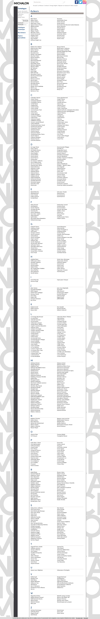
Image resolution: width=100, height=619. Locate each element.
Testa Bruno (34, 562)
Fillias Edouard (35, 215)
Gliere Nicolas (60, 228)
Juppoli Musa (60, 297)
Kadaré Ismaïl (34, 307)
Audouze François (61, 32)
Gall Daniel (34, 231)
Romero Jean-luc (61, 481)
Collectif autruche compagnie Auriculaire (68, 110)
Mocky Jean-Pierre (62, 389)
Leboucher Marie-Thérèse (64, 316)
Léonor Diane (60, 330)
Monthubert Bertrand (62, 395)
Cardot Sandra (35, 107)
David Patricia (34, 157)
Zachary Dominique (36, 610)
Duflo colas (60, 171)
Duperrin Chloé (61, 176)
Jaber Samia (34, 288)
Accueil (35, 5)
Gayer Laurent (34, 239)
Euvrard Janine (61, 195)
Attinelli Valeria (61, 28)
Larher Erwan (34, 336)
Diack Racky (60, 160)
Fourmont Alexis (61, 207)
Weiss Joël (33, 603)
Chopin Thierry (61, 99)
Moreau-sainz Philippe (63, 399)
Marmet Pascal (35, 392)
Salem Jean (34, 515)
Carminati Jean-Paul (36, 110)
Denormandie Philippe (63, 147)
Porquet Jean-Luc (61, 458)
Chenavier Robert (35, 132)
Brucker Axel (60, 85)
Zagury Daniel (34, 613)
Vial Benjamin (60, 578)
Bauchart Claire (35, 56)
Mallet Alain (34, 378)
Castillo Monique (35, 114)
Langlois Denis (34, 335)
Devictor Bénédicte (62, 156)
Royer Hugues (60, 496)
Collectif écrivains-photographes (66, 111)
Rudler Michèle (61, 499)
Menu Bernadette (61, 373)
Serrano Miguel (35, 540)
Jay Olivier (33, 300)
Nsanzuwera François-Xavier (64, 424)
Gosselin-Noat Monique (63, 234)
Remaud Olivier (35, 489)
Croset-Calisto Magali (63, 135)
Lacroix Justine (34, 321)
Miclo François (61, 383)
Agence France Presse (37, 25)
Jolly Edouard (60, 291)
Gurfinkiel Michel (61, 252)
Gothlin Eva (60, 236)
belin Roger (34, 71)
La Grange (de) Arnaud (37, 316)
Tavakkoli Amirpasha (36, 552)
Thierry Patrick (61, 551)
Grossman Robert (61, 242)
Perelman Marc (35, 452)
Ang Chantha (34, 38)
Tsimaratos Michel (62, 559)
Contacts (46, 5)
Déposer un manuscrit (64, 5)
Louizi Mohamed (61, 355)
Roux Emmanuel (61, 493)
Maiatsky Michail (35, 369)
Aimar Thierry (34, 29)
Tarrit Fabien (34, 551)
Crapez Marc (60, 128)
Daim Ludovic (34, 148)
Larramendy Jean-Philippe (38, 339)
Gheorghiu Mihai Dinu (36, 246)
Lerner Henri (60, 333)
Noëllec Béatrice (61, 423)
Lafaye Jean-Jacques (36, 323)
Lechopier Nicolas (61, 321)
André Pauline (34, 37)
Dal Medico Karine (36, 150)
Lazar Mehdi (34, 344)
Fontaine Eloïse (61, 206)
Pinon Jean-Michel (62, 447)
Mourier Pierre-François (63, 404)
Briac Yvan (60, 82)
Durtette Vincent (61, 180)
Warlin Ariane (34, 600)
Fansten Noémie (35, 207)
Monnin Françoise (61, 392)
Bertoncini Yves (35, 91)
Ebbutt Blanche (35, 192)
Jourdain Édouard (61, 294)
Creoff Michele (61, 131)
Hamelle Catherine (36, 262)
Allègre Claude (35, 31)
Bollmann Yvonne (61, 60)
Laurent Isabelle (35, 341)
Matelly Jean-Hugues (36, 399)
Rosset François (61, 486)
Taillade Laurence (35, 548)
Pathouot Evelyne (35, 445)
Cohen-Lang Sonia (62, 108)
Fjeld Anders (34, 217)
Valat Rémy (34, 580)
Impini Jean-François (62, 279)
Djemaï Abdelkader (62, 164)
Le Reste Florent (35, 355)
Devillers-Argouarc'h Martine (65, 157)
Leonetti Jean (60, 329)
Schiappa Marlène (36, 527)
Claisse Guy (60, 103)
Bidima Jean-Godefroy (63, 50)
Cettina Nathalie (35, 123)
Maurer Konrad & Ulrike (37, 408)
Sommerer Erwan (61, 517)
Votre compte (74, 5)
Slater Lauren (60, 514)
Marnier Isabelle (35, 393)
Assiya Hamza (61, 23)
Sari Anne (33, 521)
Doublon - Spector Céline (63, 165)
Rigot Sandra (34, 498)
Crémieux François (62, 129)
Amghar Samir (34, 35)
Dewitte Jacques (61, 159)
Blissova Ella (60, 57)
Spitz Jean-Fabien (62, 524)
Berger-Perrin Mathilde (37, 86)
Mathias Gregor (35, 401)
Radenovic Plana (35, 475)
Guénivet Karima (61, 246)
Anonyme (59, 18)
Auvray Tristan (61, 37)
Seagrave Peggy (35, 532)
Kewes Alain (34, 310)
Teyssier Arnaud (35, 563)
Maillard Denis (35, 370)
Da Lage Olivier (35, 147)
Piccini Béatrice (35, 461)
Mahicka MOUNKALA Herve (38, 367)
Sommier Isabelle (61, 518)
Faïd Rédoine (34, 206)
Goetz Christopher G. (62, 229)
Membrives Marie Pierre (63, 366)
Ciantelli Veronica (61, 102)
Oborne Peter (34, 434)
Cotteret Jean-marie (62, 122)
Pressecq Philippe (62, 462)
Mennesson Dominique (63, 367)
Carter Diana (34, 113)
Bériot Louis (34, 88)
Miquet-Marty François (63, 387)
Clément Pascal (61, 105)
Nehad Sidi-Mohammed (37, 423)
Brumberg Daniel (61, 86)
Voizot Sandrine (61, 586)
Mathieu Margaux (35, 402)
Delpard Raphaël (35, 177)
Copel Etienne (60, 117)
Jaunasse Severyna (36, 298)
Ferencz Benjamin (35, 212)
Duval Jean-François (62, 183)
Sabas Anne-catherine (37, 508)
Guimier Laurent (61, 251)
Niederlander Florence (63, 420)
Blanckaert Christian (62, 56)
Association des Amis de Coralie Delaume (68, 25)
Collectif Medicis (61, 113)
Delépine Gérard (35, 174)
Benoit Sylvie (34, 80)
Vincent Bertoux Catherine (64, 584)
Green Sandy (60, 239)
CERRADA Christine (36, 120)
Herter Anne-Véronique (63, 259)
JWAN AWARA (60, 298)
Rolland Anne (60, 477)
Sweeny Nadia (61, 538)
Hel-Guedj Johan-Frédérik (37, 268)
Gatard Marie (34, 236)
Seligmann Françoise (36, 538)
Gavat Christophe (35, 237)
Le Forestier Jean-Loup (37, 350)
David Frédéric (34, 154)
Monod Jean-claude (62, 393)
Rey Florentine (34, 495)
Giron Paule (34, 252)
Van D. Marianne (35, 586)
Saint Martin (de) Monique (38, 511)
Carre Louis (34, 111)
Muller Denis (60, 405)
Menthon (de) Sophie (62, 372)
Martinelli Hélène (35, 398)
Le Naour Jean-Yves (36, 353)
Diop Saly (59, 162)
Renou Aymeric (35, 490)
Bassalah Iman (35, 53)
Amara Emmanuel (35, 34)
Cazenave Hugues (35, 119)
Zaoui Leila (60, 611)
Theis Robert (60, 548)
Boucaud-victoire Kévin (63, 71)
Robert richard (61, 473)
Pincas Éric (60, 442)
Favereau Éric (34, 211)
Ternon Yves (34, 559)
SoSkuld (59, 520)
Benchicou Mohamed (36, 75)
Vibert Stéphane (61, 580)
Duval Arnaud (60, 182)
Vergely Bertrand (61, 577)
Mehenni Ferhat (61, 363)
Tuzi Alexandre (61, 562)
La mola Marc (34, 318)
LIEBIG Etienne (61, 345)
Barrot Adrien (34, 51)
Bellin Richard (34, 72)
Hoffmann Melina (61, 262)
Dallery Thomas (35, 151)
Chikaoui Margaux (36, 137)
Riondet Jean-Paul (35, 501)
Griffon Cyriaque (61, 240)
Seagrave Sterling (35, 534)
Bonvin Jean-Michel (62, 63)
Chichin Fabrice (35, 135)
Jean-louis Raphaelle (62, 288)
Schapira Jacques (35, 526)
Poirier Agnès (60, 448)
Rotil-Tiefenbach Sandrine (64, 487)
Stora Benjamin (61, 534)
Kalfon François (35, 308)
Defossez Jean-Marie (36, 165)
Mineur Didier (60, 386)
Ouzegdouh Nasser (62, 436)
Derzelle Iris (60, 148)
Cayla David (34, 117)
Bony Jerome (60, 65)
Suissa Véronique (61, 535)
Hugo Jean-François (62, 270)
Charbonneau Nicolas (36, 126)
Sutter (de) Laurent (62, 537)
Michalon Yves (61, 378)
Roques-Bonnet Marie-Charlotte (65, 483)
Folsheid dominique (36, 220)
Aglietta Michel (35, 26)
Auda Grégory (61, 29)
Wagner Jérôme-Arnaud (37, 597)
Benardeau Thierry (36, 74)
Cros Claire (60, 134)
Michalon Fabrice (61, 376)
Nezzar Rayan (34, 427)
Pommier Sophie (61, 456)
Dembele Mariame (36, 180)
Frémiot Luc (60, 212)
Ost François (34, 436)
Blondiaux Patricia (62, 59)
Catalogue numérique (21, 28)
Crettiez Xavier (61, 132)
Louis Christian (61, 353)
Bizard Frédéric (61, 53)
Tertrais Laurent (35, 560)
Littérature (20, 14)
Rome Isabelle (61, 480)
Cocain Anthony (61, 107)
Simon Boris (60, 511)
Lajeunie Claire (35, 327)
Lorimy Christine (61, 350)
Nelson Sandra (34, 424)
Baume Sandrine (35, 57)
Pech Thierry (34, 448)
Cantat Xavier (34, 103)
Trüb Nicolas (60, 557)
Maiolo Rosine (34, 372)
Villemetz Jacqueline (62, 581)
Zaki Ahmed (34, 614)
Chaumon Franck (35, 129)
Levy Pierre (60, 341)
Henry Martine (34, 270)
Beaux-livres (21, 17)
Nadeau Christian (35, 418)
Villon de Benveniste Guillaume (65, 583)
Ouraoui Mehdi (61, 434)
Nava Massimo (35, 421)
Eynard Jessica (61, 196)
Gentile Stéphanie (35, 242)
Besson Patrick (61, 46)
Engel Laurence (35, 196)
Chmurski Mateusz (35, 140)
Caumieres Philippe (36, 116)
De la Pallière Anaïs (36, 162)
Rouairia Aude (61, 489)
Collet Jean (60, 114)
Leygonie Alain (61, 342)
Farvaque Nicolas (35, 209)
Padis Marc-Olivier (36, 442)
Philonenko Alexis (35, 459)
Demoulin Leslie (35, 183)
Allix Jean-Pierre (35, 32)
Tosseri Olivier (60, 554)
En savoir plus (79, 618)
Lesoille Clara (60, 336)
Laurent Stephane (35, 342)
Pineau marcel (61, 444)
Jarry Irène (33, 295)
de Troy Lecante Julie (36, 164)
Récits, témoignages (23, 12)
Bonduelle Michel (61, 62)
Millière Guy (60, 384)
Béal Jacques (34, 59)
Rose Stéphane (61, 484)
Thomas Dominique (62, 552)
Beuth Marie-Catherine (63, 48)
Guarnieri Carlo (61, 243)
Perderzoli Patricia (36, 450)
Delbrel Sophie (35, 170)
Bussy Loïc (59, 89)
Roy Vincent (60, 495)
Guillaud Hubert (61, 249)
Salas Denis (34, 514)
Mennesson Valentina (62, 369)
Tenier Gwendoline (36, 557)
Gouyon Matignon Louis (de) (64, 237)
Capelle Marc (34, 105)
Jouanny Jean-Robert (62, 292)
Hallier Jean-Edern (36, 261)
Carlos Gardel (34, 108)
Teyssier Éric (60, 546)
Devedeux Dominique (63, 154)
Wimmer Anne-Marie (62, 600)
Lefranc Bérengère (62, 326)
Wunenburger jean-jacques (64, 602)
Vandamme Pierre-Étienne (38, 587)
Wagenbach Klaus (35, 596)
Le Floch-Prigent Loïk (36, 348)
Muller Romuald (61, 407)
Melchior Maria (61, 364)
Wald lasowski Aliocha (36, 599)
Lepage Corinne (61, 332)
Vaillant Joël (34, 577)
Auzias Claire (60, 38)
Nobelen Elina (60, 421)
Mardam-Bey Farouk (36, 386)
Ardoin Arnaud (61, 21)
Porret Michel (60, 459)
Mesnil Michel (60, 375)
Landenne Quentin (35, 332)
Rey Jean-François (35, 496)
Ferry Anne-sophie (35, 214)
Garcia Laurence (35, 234)
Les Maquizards (61, 335)
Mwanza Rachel (61, 410)
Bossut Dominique (62, 68)
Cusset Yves (60, 139)
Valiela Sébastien (35, 581)
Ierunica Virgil (34, 281)
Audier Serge (60, 31)
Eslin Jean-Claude (62, 192)
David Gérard (34, 156)
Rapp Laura (34, 480)
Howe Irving (60, 265)
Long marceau (61, 348)
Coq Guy (59, 119)
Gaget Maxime (35, 229)
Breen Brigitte (60, 78)
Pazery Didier (34, 447)
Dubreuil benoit (61, 168)
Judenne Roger (61, 295)
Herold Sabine (34, 273)
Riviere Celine (60, 472)
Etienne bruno (61, 193)
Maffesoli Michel (35, 363)
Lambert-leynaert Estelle (37, 330)
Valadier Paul (34, 578)
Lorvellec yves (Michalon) (63, 351)
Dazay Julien (34, 159)
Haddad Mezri (34, 259)
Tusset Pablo (60, 560)
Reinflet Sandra (35, 487)
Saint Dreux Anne (35, 509)
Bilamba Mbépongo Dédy (64, 51)
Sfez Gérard (60, 508)
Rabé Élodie (34, 472)
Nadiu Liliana (34, 420)
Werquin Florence (61, 599)
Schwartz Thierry (35, 530)
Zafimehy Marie (35, 611)
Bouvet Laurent (61, 77)
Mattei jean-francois (36, 404)
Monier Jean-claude (62, 390)
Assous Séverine (61, 26)
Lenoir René (60, 327)
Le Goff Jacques (35, 351)
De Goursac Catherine (36, 160)
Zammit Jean (60, 610)
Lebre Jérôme (60, 318)
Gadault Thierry (35, 226)
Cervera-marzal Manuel (37, 122)
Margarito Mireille (35, 387)
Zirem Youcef (60, 613)
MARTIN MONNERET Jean (37, 396)
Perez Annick (34, 453)
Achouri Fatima (35, 21)
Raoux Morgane (35, 478)
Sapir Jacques (34, 520)
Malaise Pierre (34, 373)
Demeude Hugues (35, 182)
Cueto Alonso (60, 137)
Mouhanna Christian (62, 402)
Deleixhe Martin (35, 171)
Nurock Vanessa (61, 426)
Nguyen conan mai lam (63, 418)
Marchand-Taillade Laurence (38, 383)
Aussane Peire (61, 35)
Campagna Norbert (36, 100)
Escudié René (34, 198)
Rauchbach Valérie (36, 481)
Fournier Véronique (62, 209)
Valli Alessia (34, 584)
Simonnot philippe (62, 512)
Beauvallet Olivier (35, 63)
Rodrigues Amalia (62, 475)
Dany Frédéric (34, 153)
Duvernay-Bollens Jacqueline (64, 185)
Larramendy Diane (36, 338)
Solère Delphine (61, 515)
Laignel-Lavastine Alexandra (38, 326)
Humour (20, 15)
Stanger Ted (60, 527)
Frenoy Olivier (60, 214)
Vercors (33, 589)
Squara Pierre (60, 526)
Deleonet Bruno (35, 173)
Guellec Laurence (61, 245)
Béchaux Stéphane (36, 65)
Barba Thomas (35, 50)
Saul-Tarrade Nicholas (37, 523)
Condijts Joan (60, 116)
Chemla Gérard (35, 131)
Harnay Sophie (35, 265)
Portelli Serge (60, 461)
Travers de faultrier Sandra (64, 555)
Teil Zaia (33, 554)
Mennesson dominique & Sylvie (65, 370)
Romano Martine (61, 478)
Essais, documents (23, 11)
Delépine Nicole (35, 176)
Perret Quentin (34, 455)
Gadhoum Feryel (35, 228)
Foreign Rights (53, 5)
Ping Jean (59, 445)
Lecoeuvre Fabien (61, 323)
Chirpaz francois (35, 139)
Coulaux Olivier (61, 123)
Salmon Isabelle (35, 518)
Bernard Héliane (35, 89)
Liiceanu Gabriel (61, 347)
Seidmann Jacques (36, 537)
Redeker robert (35, 483)
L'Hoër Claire (60, 344)
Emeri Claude (34, 195)
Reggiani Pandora (35, 484)
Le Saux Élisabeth (35, 356)
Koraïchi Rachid (61, 308)
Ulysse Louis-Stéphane (37, 570)
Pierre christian (35, 465)
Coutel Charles (61, 126)
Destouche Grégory (62, 151)
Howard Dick (60, 264)
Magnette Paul (35, 366)
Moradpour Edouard (62, 398)
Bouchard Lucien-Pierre (63, 72)
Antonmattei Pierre (62, 20)
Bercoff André (34, 85)
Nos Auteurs (22, 32)
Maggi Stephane (35, 364)
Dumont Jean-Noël (62, 173)
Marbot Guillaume (35, 381)
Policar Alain (60, 453)
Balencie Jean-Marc (36, 48)
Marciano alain (35, 384)
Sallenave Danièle (35, 517)
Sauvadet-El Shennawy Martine (39, 524)
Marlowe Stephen (35, 390)
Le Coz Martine (35, 347)
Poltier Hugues (61, 455)
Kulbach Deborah (61, 310)
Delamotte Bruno (35, 167)
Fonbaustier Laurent (62, 204)
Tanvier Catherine (35, 549)
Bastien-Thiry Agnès (36, 54)
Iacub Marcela (35, 279)
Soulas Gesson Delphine (63, 521)
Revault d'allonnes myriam (38, 492)
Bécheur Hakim (35, 66)
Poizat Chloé (60, 452)
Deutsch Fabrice (61, 153)
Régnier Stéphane (35, 486)
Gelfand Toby (34, 240)
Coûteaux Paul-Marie (63, 125)
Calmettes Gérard (35, 97)
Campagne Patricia (36, 102)
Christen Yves (60, 100)
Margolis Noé (34, 389)
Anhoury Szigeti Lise (36, 40)
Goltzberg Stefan (61, 231)
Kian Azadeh (60, 307)
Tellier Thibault (35, 555)
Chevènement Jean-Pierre (37, 134)
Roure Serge (60, 490)
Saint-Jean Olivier (35, 512)
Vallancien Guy (35, 583)
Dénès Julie (34, 185)
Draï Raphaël (60, 167)
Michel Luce (60, 381)
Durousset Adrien (61, 179)
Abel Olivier (34, 18)
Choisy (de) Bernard (62, 97)
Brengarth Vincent (62, 80)
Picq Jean (33, 464)
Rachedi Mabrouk (35, 473)
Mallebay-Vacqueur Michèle (38, 376)
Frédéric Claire (61, 211)
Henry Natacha (35, 271)
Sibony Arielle (60, 509)
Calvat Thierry (34, 99)
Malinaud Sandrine (36, 375)
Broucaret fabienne (62, 83)
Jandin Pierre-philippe (37, 292)
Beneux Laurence (35, 78)
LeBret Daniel (60, 319)
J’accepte (86, 618)
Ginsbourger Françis (36, 249)
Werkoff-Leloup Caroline (63, 596)
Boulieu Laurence (61, 74)
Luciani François (61, 356)
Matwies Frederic (35, 405)
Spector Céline (61, 523)
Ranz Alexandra (35, 477)
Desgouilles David (62, 150)
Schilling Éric (34, 529)
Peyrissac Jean (34, 458)
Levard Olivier (61, 339)
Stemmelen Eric (61, 530)
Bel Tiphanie (34, 68)
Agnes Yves (34, 28)
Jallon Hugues (34, 291)
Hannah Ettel (34, 264)
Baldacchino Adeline (36, 46)
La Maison (40, 5)
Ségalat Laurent (35, 535)
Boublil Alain (60, 69)
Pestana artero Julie (36, 456)
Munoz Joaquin (61, 408)
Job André (59, 289)
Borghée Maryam (61, 66)
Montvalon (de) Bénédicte (64, 396)
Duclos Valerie (61, 170)
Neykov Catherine (35, 426)
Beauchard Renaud (36, 60)
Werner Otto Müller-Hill (63, 597)
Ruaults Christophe (62, 498)
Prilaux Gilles (60, 464)
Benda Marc (34, 77)
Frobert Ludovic (61, 218)
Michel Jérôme (61, 380)
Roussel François (61, 492)
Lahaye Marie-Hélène (36, 324)
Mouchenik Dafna (62, 401)
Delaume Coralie (35, 168)
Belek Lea (33, 69)
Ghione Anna (34, 248)
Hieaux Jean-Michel (62, 261)
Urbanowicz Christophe (63, 570)
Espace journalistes (21, 37)
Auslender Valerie (61, 34)
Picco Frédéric (34, 462)
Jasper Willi (34, 297)
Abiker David (34, 20)
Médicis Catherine (35, 411)
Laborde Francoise (35, 319)
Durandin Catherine (62, 177)
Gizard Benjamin (61, 226)
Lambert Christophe (36, 329)
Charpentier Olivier (36, 128)
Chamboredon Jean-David (38, 125)
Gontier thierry (61, 232)
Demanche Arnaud (36, 179)
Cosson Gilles (60, 120)
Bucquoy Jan (60, 88)
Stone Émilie (60, 532)
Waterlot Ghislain (35, 602)
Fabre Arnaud (34, 204)
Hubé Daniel (60, 267)
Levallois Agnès (61, 338)
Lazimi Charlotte (35, 345)
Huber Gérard (60, 268)
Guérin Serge (60, 248)
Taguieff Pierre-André (36, 546)
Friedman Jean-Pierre (63, 217)
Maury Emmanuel (35, 410)
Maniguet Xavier (35, 380)
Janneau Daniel (35, 294)
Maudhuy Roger (35, 407)
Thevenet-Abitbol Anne (63, 549)
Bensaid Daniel (35, 82)
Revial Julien (34, 493)
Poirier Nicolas (61, 450)
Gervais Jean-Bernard (36, 243)
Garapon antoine (35, 232)
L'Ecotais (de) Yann (62, 324)
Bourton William (61, 75)
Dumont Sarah (61, 174)
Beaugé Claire (34, 62)
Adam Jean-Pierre (35, 23)
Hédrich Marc (34, 267)
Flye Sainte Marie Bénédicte (38, 218)
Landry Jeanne (34, 333)
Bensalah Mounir (35, 83)
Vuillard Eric (60, 587)
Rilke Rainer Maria (36, 499)
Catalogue (22, 8)
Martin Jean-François (36, 395)
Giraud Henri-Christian (37, 251)
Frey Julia (59, 215)
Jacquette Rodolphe (36, 289)
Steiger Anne (60, 529)
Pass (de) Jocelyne (35, 444)
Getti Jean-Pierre (35, 245)
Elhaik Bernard (35, 193)
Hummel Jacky (61, 271)
